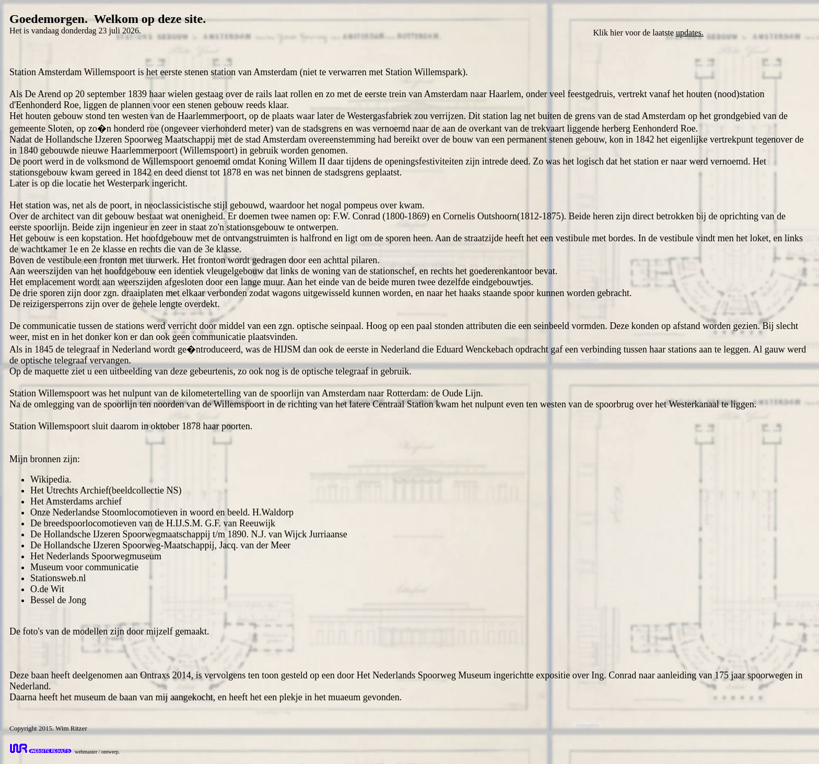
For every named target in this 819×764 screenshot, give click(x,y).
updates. (690, 32)
